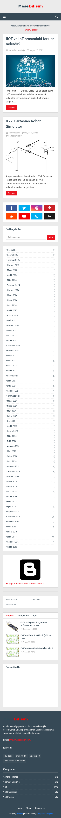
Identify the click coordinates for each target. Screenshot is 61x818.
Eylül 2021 (31, 386)
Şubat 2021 (31, 416)
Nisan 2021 (31, 406)
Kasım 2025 (31, 255)
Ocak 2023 (31, 335)
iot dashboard (31, 792)
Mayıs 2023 (31, 330)
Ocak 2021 (31, 421)
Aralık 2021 (31, 371)
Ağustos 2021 (31, 391)
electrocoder (14, 132)
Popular (10, 615)
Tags (34, 615)
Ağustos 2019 (31, 466)
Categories (23, 615)
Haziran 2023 (31, 325)
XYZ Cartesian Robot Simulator (23, 124)
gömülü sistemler (31, 782)
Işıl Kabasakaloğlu (16, 50)
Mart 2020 (31, 451)
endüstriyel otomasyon (15, 761)
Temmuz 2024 (31, 285)
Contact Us (40, 808)
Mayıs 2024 (31, 295)
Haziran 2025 (31, 265)
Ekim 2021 (31, 381)
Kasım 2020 (31, 431)
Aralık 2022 (31, 340)
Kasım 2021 (31, 376)
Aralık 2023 (31, 310)
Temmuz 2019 (31, 471)
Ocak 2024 (31, 305)
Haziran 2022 (31, 351)
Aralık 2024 (31, 275)
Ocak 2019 (31, 491)
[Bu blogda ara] (26, 237)
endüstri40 (35, 756)
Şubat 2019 (31, 486)
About (28, 808)
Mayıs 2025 (31, 270)
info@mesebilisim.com (20, 740)
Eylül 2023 (31, 320)
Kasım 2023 (31, 315)
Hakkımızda (11, 605)
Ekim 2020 (31, 436)
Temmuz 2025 (31, 260)
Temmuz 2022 (31, 345)
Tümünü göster (30, 30)
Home (19, 808)
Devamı (11, 107)
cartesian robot (15, 136)
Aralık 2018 (31, 496)
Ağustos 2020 (31, 446)
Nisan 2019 (31, 481)
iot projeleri (31, 797)
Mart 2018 (31, 527)
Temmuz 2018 (31, 517)
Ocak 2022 (31, 366)
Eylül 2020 (31, 441)
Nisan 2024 (31, 300)
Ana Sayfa (36, 600)
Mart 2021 (31, 411)
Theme (20, 813)
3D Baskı (8, 756)
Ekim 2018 (31, 501)
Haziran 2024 (31, 290)
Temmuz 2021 (31, 396)
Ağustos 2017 (31, 542)
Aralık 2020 (31, 426)
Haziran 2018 (31, 522)
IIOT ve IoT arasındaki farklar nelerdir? (30, 41)
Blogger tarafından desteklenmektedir (30, 582)
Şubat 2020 (31, 456)
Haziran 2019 (31, 476)
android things (31, 777)
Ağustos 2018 (31, 512)
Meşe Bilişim (11, 600)
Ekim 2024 (31, 280)
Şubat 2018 (31, 532)
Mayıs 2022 (31, 356)
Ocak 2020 (31, 461)
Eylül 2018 (31, 507)
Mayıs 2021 (31, 401)
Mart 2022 (31, 361)
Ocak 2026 (31, 250)
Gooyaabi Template (45, 813)
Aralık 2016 (31, 547)
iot (31, 787)
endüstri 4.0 (21, 756)
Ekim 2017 (31, 537)
